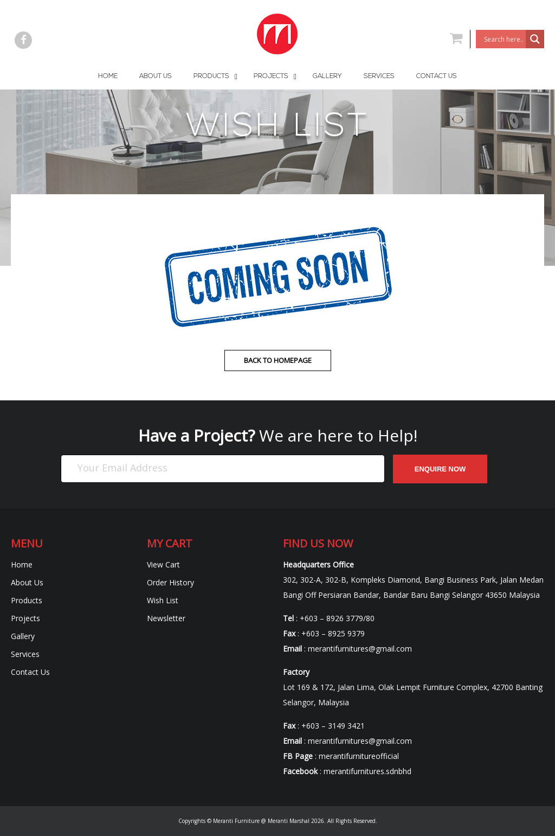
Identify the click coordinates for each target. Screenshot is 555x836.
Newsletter (166, 618)
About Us (27, 582)
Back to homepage (278, 360)
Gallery (23, 636)
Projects (25, 618)
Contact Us (30, 672)
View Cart (163, 564)
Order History (170, 582)
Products (26, 600)
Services (25, 654)
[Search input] (503, 39)
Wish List (162, 600)
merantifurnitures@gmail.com (360, 648)
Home (22, 564)
